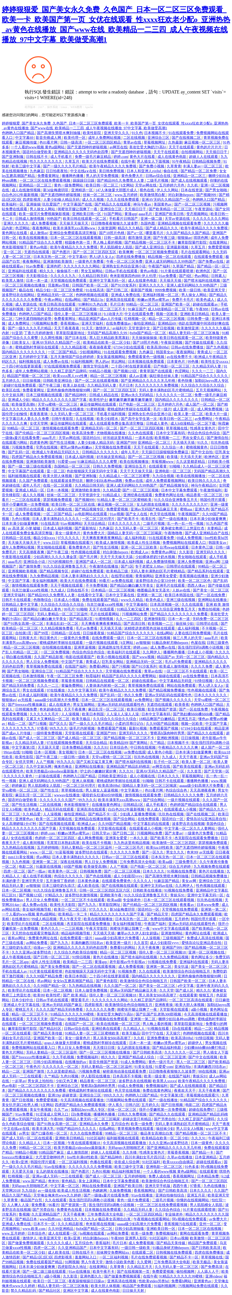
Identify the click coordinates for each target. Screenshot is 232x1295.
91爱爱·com (67, 462)
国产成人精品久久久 (162, 228)
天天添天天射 (191, 457)
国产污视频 (121, 666)
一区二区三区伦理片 (99, 519)
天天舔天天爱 (49, 747)
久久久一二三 (203, 371)
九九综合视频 (163, 476)
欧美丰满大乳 (43, 1129)
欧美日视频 (136, 709)
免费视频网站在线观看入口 (184, 542)
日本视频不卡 (155, 133)
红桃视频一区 (135, 319)
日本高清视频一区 (165, 604)
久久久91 (101, 747)
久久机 (193, 185)
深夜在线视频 (71, 862)
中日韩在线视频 (143, 747)
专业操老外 (132, 900)
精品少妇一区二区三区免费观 (60, 290)
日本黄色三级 (202, 547)
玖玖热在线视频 (147, 757)
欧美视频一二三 (168, 438)
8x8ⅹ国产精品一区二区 (148, 333)
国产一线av (37, 871)
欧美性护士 (98, 400)
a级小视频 (199, 1009)
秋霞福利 (93, 676)
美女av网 (189, 881)
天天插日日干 (216, 152)
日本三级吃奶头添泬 (59, 886)
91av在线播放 (55, 1167)
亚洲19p (54, 1095)
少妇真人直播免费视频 (138, 814)
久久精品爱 (112, 490)
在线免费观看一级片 (108, 638)
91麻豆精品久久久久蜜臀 (97, 462)
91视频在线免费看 (182, 871)
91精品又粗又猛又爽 (133, 609)
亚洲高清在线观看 (121, 300)
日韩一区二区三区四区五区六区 (105, 890)
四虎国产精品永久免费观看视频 (37, 457)
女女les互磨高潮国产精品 (73, 981)
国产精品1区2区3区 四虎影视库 (47, 1257)
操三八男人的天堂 (188, 638)
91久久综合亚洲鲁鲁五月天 (176, 500)
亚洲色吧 (54, 266)
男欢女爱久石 (193, 438)
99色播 (193, 361)
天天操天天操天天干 (24, 542)
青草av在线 (132, 142)
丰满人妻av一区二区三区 (203, 166)
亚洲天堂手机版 (158, 1186)
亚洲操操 (33, 204)
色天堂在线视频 (163, 514)
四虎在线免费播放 (131, 257)
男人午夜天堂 (70, 919)
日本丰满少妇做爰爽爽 (208, 519)
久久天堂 (166, 990)
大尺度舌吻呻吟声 (50, 1157)
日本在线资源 (192, 190)
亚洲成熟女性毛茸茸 (115, 647)
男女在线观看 (33, 690)
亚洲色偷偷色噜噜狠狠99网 (69, 390)
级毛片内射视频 (82, 728)
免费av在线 (134, 481)
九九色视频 (21, 862)
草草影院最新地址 (71, 333)
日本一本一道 (37, 280)
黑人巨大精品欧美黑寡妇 (109, 338)
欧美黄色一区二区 (63, 871)
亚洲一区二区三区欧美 (139, 547)
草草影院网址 (110, 905)
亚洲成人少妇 (19, 400)
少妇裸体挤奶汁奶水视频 (155, 557)
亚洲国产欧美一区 (176, 304)
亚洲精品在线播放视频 (93, 819)
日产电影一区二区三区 (172, 366)
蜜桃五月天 (24, 1009)
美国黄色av (163, 204)
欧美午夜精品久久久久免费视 (113, 166)
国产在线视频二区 (187, 138)
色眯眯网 (100, 1190)
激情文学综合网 (96, 366)
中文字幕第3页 (24, 747)
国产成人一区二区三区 (37, 738)
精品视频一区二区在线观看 (170, 257)
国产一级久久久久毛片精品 (65, 166)
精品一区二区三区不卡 (30, 1014)
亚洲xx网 (212, 562)
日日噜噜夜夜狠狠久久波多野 (115, 223)
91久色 (137, 133)
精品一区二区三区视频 (167, 319)
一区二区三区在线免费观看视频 (45, 180)
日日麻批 (222, 1000)
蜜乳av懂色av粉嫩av (76, 447)
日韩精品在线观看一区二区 (108, 681)
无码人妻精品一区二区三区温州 (63, 614)
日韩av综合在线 (158, 176)
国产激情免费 (30, 566)
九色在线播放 (214, 1186)
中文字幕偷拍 (137, 604)
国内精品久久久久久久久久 (24, 352)
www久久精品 (132, 600)
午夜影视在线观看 (17, 557)
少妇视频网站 (90, 352)
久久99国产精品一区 (50, 986)
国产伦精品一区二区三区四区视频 (42, 433)
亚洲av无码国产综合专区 (28, 1119)
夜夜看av (187, 905)
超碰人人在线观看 (204, 157)
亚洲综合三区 (158, 138)
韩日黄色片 (48, 638)
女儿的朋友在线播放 (153, 504)
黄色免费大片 (132, 176)
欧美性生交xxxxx (215, 361)
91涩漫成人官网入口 (52, 1114)
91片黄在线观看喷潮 (177, 271)
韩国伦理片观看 (213, 500)
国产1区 (127, 566)
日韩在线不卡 (37, 157)
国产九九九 (87, 905)
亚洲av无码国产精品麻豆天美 (154, 509)
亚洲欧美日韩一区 (87, 214)
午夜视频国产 (189, 514)
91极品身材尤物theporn (170, 643)
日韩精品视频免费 (207, 161)
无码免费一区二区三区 (210, 619)
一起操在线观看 (48, 776)
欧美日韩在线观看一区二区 (85, 219)
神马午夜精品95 (204, 485)
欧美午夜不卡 (104, 1271)
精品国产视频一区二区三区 (29, 376)
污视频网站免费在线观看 (126, 1100)
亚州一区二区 (210, 1224)
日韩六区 (132, 1105)
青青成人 (204, 352)
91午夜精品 (181, 161)
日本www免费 (208, 905)
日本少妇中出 (23, 1000)
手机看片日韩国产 (124, 219)
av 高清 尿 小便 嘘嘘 (24, 528)
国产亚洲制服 (13, 157)
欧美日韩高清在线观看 (58, 304)
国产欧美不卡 (128, 519)
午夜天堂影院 (97, 928)
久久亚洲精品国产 (46, 1214)
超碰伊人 (195, 1043)
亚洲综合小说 (34, 562)
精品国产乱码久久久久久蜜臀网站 (129, 676)
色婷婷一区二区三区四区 (55, 838)
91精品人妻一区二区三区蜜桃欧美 (124, 500)
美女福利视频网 (45, 581)
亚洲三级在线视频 (181, 600)
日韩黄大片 (28, 638)
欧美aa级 (165, 862)
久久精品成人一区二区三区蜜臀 (125, 476)
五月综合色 (120, 1124)
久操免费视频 (120, 1190)
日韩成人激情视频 (30, 219)
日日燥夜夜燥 (94, 633)
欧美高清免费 (83, 433)
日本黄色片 (176, 361)
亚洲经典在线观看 (138, 495)
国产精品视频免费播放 (167, 690)
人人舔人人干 (208, 1271)
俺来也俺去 (63, 766)
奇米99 (192, 852)
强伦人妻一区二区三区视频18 (78, 314)
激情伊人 (103, 328)
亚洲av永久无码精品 (137, 395)
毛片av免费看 (87, 628)
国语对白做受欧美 (37, 152)
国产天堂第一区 (216, 771)
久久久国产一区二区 (120, 986)
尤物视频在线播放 (111, 433)
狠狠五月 (206, 995)
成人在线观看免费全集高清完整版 (117, 423)
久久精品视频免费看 (57, 628)
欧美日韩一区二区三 (102, 185)
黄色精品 (69, 1181)
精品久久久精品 (131, 228)
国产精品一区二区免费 (199, 171)
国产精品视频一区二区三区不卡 (150, 242)
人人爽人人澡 (18, 1205)
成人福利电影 (135, 538)
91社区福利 (96, 1138)
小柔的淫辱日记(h (129, 724)
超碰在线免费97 (202, 1109)
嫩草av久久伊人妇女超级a (138, 933)
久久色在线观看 (141, 433)
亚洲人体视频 (83, 781)
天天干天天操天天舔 (136, 471)
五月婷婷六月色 (172, 185)
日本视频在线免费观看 (146, 361)
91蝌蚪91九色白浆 (93, 304)
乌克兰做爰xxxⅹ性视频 (30, 590)
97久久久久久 (69, 538)
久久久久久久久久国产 (58, 800)
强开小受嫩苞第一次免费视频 (26, 504)
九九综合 (29, 1190)
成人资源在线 (26, 304)
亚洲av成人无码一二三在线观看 (58, 1176)
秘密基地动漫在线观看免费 (125, 1071)
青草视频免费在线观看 (44, 666)
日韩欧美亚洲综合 (58, 381)
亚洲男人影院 (136, 1238)
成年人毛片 (130, 452)
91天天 (88, 328)
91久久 (203, 442)
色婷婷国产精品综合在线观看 (194, 805)
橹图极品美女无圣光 (154, 590)
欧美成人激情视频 (111, 542)
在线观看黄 (158, 466)
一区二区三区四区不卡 (36, 1086)
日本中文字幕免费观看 (179, 490)
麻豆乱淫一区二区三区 (106, 709)
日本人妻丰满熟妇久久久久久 (56, 519)
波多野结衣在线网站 (18, 295)
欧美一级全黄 (155, 1076)
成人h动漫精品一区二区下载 (171, 309)
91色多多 (192, 1167)
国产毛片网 (88, 557)
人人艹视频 (45, 762)
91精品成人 (112, 495)
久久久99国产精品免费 (44, 976)
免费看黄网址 (48, 176)
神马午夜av (142, 204)
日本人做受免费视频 (91, 990)
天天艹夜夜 (221, 1124)
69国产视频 (73, 866)
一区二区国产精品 (63, 352)
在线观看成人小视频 (180, 809)
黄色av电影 (39, 247)
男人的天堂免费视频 (102, 176)
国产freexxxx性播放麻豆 (27, 704)
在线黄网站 (218, 242)
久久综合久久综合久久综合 (203, 385)
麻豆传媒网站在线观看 (98, 404)
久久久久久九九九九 (18, 728)
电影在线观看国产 (80, 657)
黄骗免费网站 (72, 685)
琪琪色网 (201, 238)
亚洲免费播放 (158, 1038)
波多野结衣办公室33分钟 (155, 581)
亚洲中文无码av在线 (157, 886)
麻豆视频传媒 (26, 142)
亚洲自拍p (183, 1067)
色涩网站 (23, 228)
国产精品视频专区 (174, 485)
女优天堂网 (39, 423)
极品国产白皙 (31, 1200)
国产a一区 (135, 233)
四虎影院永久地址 (72, 1267)
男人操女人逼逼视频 (102, 790)
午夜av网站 (53, 300)
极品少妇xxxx (44, 538)
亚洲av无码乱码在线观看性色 (169, 695)
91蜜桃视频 (96, 409)
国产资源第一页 (74, 1205)
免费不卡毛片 (183, 300)
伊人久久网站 (168, 190)
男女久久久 (175, 852)
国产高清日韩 (134, 623)
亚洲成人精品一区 (30, 490)
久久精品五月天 (140, 1267)
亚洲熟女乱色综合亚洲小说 (124, 266)
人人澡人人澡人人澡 (123, 714)
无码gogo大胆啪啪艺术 (126, 1148)
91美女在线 (143, 1067)
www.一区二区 (42, 852)
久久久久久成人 (60, 1243)
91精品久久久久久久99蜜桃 (72, 1014)
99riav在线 (11, 752)
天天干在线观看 (182, 147)
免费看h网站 (99, 666)
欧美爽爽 (126, 252)
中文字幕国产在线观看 (26, 471)
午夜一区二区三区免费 (124, 261)
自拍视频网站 (192, 152)
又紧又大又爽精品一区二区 (48, 719)
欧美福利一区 (13, 204)
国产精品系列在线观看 (206, 571)
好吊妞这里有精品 (118, 438)
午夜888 (202, 309)
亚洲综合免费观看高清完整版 (73, 233)
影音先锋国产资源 (162, 709)
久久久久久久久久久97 (190, 504)
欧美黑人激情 (13, 280)
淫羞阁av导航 (59, 285)
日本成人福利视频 (80, 457)
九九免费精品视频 (45, 576)
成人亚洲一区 (184, 409)
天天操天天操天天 (74, 223)
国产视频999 (206, 195)
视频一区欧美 (167, 314)
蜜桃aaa (186, 509)
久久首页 (194, 771)
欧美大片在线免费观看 (100, 161)
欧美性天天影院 (63, 905)
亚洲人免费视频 (190, 562)
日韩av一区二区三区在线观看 (126, 857)
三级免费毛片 (186, 862)
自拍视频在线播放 (57, 647)
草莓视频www (163, 462)
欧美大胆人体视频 (58, 476)
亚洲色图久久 (91, 1276)
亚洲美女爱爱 (166, 576)
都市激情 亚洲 (140, 238)
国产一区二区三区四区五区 (95, 252)
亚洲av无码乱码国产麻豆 (62, 1005)
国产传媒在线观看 (200, 342)
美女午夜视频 (41, 1109)
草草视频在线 (177, 428)
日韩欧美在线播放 (148, 890)
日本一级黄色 (202, 1143)
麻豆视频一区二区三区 (202, 142)
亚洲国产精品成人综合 (136, 1057)
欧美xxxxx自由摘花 (178, 1162)
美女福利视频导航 (37, 909)
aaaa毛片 (145, 214)
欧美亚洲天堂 (214, 290)
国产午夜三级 (164, 238)
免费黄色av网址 (164, 552)
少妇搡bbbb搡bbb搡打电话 (205, 1048)
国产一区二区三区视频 (192, 204)
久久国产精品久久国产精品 (188, 233)
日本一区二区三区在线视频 (149, 638)
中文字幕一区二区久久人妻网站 (190, 828)
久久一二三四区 (129, 619)
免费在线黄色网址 (157, 1090)
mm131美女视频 (21, 857)
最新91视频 (138, 728)
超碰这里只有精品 (137, 1119)
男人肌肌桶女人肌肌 (116, 247)
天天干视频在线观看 (67, 585)
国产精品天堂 (158, 914)
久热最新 (175, 142)
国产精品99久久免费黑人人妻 (121, 180)
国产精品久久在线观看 (113, 204)
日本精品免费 (208, 1176)
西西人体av (196, 585)
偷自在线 (171, 171)
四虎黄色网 (39, 442)
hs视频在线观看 (92, 1233)
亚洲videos (213, 1276)
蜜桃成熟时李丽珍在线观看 (37, 347)
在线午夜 (128, 161)
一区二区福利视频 (73, 1162)
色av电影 (9, 1086)
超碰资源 (69, 1095)
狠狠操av (184, 238)
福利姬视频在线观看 (24, 476)
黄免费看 (39, 1205)
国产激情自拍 (218, 438)
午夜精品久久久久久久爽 (178, 747)
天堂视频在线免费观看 (68, 280)
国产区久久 (58, 724)
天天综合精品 (95, 523)
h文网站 (127, 185)
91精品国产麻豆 (52, 1152)
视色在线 (147, 190)
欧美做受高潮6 (24, 404)
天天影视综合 (37, 276)
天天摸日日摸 (104, 1048)
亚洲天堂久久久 (117, 133)
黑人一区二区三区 (191, 1062)
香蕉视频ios (70, 323)
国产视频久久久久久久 (173, 700)
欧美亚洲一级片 (119, 943)
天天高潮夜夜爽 (32, 552)
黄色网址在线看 (15, 233)
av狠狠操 (143, 643)
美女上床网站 (89, 1181)
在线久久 (71, 1219)
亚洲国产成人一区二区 (94, 562)
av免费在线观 (122, 581)
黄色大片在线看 (143, 157)
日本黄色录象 (88, 881)
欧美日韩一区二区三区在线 (73, 504)
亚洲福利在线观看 (23, 271)
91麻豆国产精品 (167, 881)
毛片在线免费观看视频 (149, 1257)
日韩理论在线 (207, 623)
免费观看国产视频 (112, 728)
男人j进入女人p (102, 257)
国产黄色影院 (107, 981)
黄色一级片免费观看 (133, 1200)
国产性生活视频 (62, 442)
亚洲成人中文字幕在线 (22, 1005)
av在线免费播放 (196, 676)
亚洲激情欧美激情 (58, 261)
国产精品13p (93, 300)
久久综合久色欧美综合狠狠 (76, 952)
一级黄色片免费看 (90, 261)
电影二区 (26, 866)
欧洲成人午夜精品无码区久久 (56, 452)
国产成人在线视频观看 (189, 180)
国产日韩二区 (117, 290)
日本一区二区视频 (17, 890)
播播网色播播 (73, 176)
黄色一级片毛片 (161, 1062)
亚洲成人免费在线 (126, 295)
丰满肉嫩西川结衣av (87, 943)
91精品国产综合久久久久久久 (205, 376)
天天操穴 (173, 1033)
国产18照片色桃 (112, 233)
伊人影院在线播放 (96, 1076)
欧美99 (38, 995)
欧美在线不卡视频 (97, 843)
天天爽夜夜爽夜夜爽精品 (102, 538)
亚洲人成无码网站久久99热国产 (171, 261)
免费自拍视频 (209, 609)
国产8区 (186, 276)
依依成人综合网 (127, 1162)
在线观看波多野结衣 (67, 481)
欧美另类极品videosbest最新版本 (52, 771)
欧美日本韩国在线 (180, 595)
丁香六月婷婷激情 (39, 333)
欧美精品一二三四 (78, 962)
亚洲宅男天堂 (33, 881)
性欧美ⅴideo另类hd (154, 1281)
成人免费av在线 (56, 361)
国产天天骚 (35, 309)
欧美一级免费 (142, 1124)
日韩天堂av (101, 833)
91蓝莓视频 (64, 852)
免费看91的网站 (123, 947)
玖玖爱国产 (51, 204)
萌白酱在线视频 (19, 657)
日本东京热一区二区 (50, 257)
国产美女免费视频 (55, 967)
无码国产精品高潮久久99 (107, 333)
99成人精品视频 (44, 919)
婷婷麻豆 (19, 785)
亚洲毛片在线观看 (171, 585)
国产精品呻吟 (76, 395)
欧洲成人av (140, 552)
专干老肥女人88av (150, 566)
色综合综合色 (176, 790)
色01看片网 (48, 142)
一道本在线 (144, 438)
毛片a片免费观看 (179, 662)
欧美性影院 (92, 133)
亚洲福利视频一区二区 (161, 295)
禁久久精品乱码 (24, 1291)
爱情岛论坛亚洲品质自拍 (206, 819)
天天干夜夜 (188, 757)
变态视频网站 (197, 214)
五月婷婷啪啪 (48, 847)
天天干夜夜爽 (75, 709)
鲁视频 (24, 1214)
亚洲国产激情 (33, 1071)
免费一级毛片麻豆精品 (93, 157)
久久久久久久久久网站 (211, 219)
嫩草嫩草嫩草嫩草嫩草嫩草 (131, 400)
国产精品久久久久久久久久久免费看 (179, 614)
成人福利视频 (188, 628)
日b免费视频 (81, 1114)
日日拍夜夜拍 (57, 171)
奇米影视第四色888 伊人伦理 (133, 276)
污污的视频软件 (61, 562)
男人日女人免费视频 (43, 662)
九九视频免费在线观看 (211, 866)
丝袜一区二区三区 (98, 195)
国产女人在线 (137, 514)
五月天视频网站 (209, 390)
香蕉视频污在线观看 (181, 1224)
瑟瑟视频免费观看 (58, 500)
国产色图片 (61, 252)
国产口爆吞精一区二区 (49, 1133)
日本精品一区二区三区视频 (113, 590)
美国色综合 (215, 824)
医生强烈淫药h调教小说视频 (201, 647)
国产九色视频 (217, 347)
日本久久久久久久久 (124, 523)
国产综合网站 (154, 800)
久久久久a (88, 1219)
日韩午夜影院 (62, 419)
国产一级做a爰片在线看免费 (107, 1195)
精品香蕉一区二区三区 (204, 495)
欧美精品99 (119, 743)
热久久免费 (133, 695)
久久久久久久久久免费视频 (157, 385)
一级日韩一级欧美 (75, 757)
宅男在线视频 (47, 447)
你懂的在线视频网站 (193, 1200)
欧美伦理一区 (75, 138)
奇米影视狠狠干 (15, 247)
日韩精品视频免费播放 (209, 876)
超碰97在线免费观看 (20, 385)
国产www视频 (143, 657)
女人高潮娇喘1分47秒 (19, 824)
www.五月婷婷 (127, 195)
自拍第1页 (23, 633)
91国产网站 (113, 214)
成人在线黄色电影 (172, 157)
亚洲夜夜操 (164, 1005)
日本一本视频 (58, 490)
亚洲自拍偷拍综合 (170, 1195)
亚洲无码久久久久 (211, 552)
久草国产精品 (183, 266)
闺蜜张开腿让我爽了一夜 (78, 209)
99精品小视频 (100, 371)
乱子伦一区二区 (167, 762)
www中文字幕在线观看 (171, 928)
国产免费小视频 (152, 166)
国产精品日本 (26, 1219)
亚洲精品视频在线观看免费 (179, 223)
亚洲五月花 (187, 719)
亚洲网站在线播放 (213, 600)
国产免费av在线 (211, 261)
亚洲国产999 (126, 442)
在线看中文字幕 (90, 595)
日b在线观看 (182, 1028)
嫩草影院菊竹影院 (193, 242)
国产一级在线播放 (173, 519)
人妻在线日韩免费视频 (193, 633)
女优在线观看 (22, 838)
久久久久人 (142, 881)
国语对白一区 (173, 819)
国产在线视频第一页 (133, 1271)
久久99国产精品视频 (162, 724)
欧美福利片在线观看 (124, 652)
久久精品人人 (134, 1028)
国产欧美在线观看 (188, 766)
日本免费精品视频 (77, 747)
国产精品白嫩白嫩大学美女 (132, 585)
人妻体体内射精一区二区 (106, 685)
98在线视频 (207, 1071)
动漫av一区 (42, 947)
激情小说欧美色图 (120, 1262)
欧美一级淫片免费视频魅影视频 (44, 214)
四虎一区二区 (14, 871)
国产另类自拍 (165, 1119)
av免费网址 (204, 419)
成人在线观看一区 (63, 1233)
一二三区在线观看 (26, 500)
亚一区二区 (12, 252)
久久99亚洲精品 (61, 1229)
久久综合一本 (173, 447)
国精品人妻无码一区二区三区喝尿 (135, 533)
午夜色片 (33, 1067)
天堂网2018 (11, 1190)
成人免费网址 (19, 323)
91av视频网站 (71, 523)
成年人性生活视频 (46, 962)
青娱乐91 (178, 895)
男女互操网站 (92, 271)
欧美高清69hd (158, 347)
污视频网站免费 (45, 323)
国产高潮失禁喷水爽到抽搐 (59, 133)
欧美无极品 (81, 719)
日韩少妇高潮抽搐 (48, 1062)
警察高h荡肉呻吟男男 (168, 733)
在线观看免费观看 (209, 257)
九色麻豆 (37, 171)
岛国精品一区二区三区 (72, 466)
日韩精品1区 (133, 805)
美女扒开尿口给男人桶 (20, 1105)
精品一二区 (17, 724)
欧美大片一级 (216, 414)
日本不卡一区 (44, 1224)
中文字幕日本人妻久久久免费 (26, 419)
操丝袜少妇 (185, 623)
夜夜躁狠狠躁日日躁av (86, 1281)
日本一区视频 (45, 752)
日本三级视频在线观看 (44, 395)
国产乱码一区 (19, 452)
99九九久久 (58, 728)
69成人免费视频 (189, 538)
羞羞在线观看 (13, 1019)
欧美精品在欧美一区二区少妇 (107, 342)
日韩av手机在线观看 (121, 271)
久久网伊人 (152, 652)
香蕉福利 (103, 1243)
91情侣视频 (203, 681)
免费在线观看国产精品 (100, 600)
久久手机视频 (63, 1057)
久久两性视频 (52, 338)
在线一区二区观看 (58, 485)
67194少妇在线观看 (129, 347)
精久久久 (47, 271)
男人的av (102, 361)
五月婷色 (181, 919)
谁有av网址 (17, 938)
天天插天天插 (171, 280)
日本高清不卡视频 (128, 1076)
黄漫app (130, 214)
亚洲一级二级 (151, 219)
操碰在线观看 (170, 676)
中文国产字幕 (19, 581)
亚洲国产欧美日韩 (170, 214)
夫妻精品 (214, 528)
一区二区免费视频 (55, 652)
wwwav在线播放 (67, 795)
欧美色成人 (205, 300)
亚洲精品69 (167, 323)
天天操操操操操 (145, 338)
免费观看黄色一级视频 (146, 357)
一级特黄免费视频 (48, 733)
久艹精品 (157, 743)
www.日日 (51, 542)
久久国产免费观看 (34, 481)
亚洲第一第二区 (150, 595)
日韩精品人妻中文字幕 (20, 604)
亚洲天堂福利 (92, 323)
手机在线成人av (15, 971)
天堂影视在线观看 (80, 733)
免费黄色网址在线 (170, 495)
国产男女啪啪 (216, 190)
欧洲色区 (203, 271)
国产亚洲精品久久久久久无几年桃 (148, 381)
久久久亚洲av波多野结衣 (32, 952)
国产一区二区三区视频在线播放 (105, 1052)
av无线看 (25, 700)
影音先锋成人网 (49, 138)
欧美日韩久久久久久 (204, 481)
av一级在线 (47, 1190)
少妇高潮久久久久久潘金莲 (55, 557)
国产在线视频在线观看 (57, 824)
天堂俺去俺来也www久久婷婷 (57, 1195)
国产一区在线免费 (211, 595)
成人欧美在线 (88, 886)
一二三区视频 (72, 928)
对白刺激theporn (181, 195)
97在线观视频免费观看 (62, 366)
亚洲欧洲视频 (168, 738)
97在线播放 (56, 690)
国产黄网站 (138, 743)
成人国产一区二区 (200, 404)
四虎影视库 (94, 1005)
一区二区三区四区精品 (103, 142)
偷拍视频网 (185, 1271)
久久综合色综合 (168, 1210)
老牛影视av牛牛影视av (127, 962)
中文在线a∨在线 (83, 171)
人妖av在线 (181, 590)
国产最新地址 (86, 528)
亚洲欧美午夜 (111, 895)
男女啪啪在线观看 (52, 547)
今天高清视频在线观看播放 (206, 1014)
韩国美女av (165, 352)
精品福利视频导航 (76, 933)
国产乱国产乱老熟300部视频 (159, 1014)
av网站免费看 (37, 943)
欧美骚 (173, 457)
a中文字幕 (186, 986)
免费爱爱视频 (219, 247)
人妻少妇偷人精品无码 (61, 199)
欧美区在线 (11, 390)
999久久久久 (113, 1095)
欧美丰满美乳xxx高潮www (74, 228)
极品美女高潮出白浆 (157, 1133)
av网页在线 (118, 147)
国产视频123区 (126, 371)
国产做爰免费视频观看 (26, 1243)
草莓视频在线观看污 (77, 542)
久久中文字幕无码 (82, 690)
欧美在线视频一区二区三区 (119, 1024)
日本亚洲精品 (206, 1157)
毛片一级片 (162, 409)
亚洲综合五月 (135, 466)
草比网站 (118, 361)
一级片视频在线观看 (102, 643)
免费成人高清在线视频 (205, 938)
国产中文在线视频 (203, 1057)
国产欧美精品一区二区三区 (171, 209)
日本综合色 (119, 747)
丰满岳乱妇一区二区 (62, 623)
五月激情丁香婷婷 (61, 881)
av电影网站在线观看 (91, 514)
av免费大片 (218, 1219)
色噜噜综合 (42, 600)
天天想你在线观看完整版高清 (36, 933)
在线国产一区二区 (80, 1024)
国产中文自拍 (202, 452)
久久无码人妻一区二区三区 (72, 414)
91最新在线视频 (49, 866)
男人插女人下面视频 (153, 161)
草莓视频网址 (155, 142)
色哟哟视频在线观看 (92, 295)
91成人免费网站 (134, 1062)
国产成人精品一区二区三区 (80, 738)
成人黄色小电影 (160, 752)
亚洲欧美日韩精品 (195, 314)
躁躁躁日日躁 (84, 180)
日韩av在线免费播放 (187, 347)
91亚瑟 (17, 333)
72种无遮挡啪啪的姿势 (33, 319)
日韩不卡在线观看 (17, 600)
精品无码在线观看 (60, 809)
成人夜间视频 (33, 843)
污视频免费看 (23, 447)
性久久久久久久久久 (46, 161)
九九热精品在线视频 (18, 847)
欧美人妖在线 (74, 385)
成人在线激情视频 (26, 190)
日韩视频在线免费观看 (110, 1019)
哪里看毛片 (154, 233)
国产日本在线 (76, 338)
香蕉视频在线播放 (194, 576)
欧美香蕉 (182, 704)
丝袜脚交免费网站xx (113, 1252)
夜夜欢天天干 (185, 1090)
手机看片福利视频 (111, 414)
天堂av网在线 (146, 185)
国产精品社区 (50, 1028)
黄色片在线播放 (212, 871)
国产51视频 (38, 724)
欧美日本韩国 (93, 714)
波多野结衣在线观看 (92, 852)
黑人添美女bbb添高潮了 (158, 995)
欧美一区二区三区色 (195, 581)
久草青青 (174, 166)
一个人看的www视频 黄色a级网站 (38, 147)
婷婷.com (121, 157)
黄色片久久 (50, 928)
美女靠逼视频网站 (111, 357)
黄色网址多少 (202, 957)
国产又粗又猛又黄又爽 (95, 762)
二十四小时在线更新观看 (22, 366)
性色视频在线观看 (86, 552)
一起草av (19, 1081)
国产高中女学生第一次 (139, 419)
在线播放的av (76, 1062)
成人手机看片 (61, 157)
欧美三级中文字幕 (26, 166)
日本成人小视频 (67, 600)
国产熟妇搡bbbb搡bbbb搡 (193, 714)
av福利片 (119, 328)
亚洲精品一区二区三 (190, 176)
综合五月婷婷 (180, 866)
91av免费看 (35, 266)
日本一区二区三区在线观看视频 (76, 238)
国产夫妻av (174, 833)
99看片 (104, 581)
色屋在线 (198, 643)
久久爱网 (144, 1262)
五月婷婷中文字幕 (34, 357)
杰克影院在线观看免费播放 (196, 838)
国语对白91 (92, 438)
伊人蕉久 (116, 1105)
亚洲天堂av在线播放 (68, 409)
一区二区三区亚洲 (172, 1057)
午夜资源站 (204, 209)
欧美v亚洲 (20, 1162)
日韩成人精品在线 (104, 395)
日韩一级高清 (71, 142)
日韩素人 (218, 276)
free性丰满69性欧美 (83, 1157)
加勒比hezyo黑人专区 (212, 381)
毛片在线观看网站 (196, 252)
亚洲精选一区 (82, 190)
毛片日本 (117, 304)
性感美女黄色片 (203, 428)
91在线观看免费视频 (120, 352)
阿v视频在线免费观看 (190, 1219)
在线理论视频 (122, 576)
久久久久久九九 (63, 276)
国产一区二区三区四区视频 (142, 428)
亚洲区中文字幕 (76, 1291)
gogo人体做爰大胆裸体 (62, 1043)
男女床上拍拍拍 (41, 1081)
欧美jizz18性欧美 (160, 847)
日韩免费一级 (198, 319)
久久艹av (61, 1109)
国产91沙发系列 (124, 285)
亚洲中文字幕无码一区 (107, 280)
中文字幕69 (24, 138)
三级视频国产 (173, 938)
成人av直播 (138, 376)
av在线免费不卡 (180, 357)
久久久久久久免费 (125, 852)
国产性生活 (49, 790)
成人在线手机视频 (37, 876)
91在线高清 (95, 290)
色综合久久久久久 (69, 876)
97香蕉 (42, 728)
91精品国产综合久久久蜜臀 (41, 242)
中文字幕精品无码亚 (176, 681)
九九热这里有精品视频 (132, 843)
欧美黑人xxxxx (164, 1081)
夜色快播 (185, 381)
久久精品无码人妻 (207, 366)
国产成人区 (184, 990)
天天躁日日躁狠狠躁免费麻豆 (165, 452)
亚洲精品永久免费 (94, 1124)
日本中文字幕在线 (120, 595)
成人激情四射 (78, 1152)
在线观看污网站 (15, 442)
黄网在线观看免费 (195, 1233)
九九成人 (58, 590)
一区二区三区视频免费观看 (157, 252)
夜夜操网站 (185, 352)
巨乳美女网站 (113, 662)
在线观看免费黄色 (117, 881)
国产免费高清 (212, 1267)
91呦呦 (175, 466)
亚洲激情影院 (155, 619)
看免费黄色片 (79, 547)
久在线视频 (85, 419)
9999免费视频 (166, 290)
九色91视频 (21, 519)
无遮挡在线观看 (37, 252)
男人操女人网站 (43, 209)
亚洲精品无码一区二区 (55, 295)
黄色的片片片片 (209, 147)
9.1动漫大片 (113, 314)
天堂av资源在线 (178, 219)
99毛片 (69, 609)
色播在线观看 (101, 1162)
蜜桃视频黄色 (197, 447)
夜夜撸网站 (41, 228)
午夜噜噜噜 (173, 533)
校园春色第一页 (78, 242)
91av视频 (117, 514)
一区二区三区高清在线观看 (191, 1000)
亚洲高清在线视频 (122, 1281)
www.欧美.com (34, 1229)
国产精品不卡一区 (103, 814)
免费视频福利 (88, 1057)
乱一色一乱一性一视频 (185, 523)
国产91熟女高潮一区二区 (23, 623)
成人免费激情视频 (161, 562)
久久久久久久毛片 (45, 714)
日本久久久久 (168, 776)
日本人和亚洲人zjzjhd (144, 171)
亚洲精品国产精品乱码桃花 (128, 766)
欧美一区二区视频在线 (54, 819)
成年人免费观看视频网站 (165, 481)
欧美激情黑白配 (153, 195)
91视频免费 (127, 971)
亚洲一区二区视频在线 (206, 952)
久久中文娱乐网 (39, 766)
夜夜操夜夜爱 (100, 347)
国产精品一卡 (203, 1152)
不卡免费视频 (97, 585)
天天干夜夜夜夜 (67, 328)
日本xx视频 (179, 1238)
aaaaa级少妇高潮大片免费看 (57, 700)
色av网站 (202, 276)
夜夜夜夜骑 (39, 414)
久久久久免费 (202, 666)
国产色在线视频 (99, 876)
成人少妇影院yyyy (128, 876)
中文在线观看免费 (139, 314)
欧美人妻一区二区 (189, 414)
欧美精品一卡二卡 (73, 914)
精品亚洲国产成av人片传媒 (100, 319)
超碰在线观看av (206, 304)
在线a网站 (73, 300)
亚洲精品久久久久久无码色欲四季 (81, 152)
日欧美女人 (21, 342)
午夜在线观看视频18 (84, 1143)
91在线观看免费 (181, 133)
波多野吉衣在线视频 (188, 824)
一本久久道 (139, 838)
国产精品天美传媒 (48, 1033)
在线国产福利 (76, 666)
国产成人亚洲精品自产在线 (207, 533)
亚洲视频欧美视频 (23, 571)
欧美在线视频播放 (34, 238)
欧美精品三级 (117, 571)
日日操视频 (31, 381)
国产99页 (41, 633)
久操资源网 (107, 228)
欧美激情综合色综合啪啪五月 (187, 971)
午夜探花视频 (172, 342)
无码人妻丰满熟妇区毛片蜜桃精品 (166, 390)
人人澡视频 (70, 714)
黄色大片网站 (13, 1052)
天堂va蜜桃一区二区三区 (58, 404)
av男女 (24, 1133)
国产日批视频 (164, 328)
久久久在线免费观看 (123, 199)
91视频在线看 (158, 1028)
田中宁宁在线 (153, 1033)
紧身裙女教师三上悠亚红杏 (183, 528)
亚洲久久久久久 (16, 223)
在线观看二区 (143, 1252)
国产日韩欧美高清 (148, 1052)
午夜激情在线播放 (104, 566)
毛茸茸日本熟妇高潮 (63, 843)
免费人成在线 (159, 1176)
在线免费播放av (119, 323)
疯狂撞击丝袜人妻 (164, 376)
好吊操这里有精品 (111, 457)
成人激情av (39, 233)
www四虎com (50, 1219)
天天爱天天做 (23, 1171)
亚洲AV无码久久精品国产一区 (166, 199)
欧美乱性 (149, 519)
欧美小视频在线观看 (113, 657)
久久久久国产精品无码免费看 (60, 1009)
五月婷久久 (11, 381)
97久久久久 (98, 909)
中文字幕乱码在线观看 (151, 824)
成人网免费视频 (210, 409)
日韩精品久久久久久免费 (184, 795)
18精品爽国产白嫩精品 (157, 719)
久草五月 (72, 161)
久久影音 (186, 552)
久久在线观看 (192, 604)
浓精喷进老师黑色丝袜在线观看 (150, 628)
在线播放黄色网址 (107, 805)
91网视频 (72, 1262)
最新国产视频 (141, 290)
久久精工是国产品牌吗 (68, 371)
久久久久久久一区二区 (174, 395)
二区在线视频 (134, 138)
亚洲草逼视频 (85, 647)
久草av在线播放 (180, 1157)
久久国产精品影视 (49, 657)
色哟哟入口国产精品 (18, 133)
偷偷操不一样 (68, 271)
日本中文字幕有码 (171, 433)
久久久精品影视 (74, 347)
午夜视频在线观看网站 (152, 1219)
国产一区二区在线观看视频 (97, 381)
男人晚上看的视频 (108, 242)
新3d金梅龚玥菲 (56, 190)
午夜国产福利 (159, 266)
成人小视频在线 (60, 509)
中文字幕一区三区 (65, 1186)
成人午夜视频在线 (17, 957)
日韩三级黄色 (218, 643)
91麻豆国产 (137, 309)
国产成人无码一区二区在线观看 (27, 1138)
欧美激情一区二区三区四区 (174, 843)
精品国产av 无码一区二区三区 (181, 657)
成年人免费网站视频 (105, 138)
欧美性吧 (53, 995)
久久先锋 (130, 1152)
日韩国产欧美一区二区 (90, 285)
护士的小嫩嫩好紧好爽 (98, 771)
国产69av (57, 1019)
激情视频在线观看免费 (60, 428)
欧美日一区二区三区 (70, 909)
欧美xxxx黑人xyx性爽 (70, 376)
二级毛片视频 (158, 180)
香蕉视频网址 (184, 1176)
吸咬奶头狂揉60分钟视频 (102, 795)
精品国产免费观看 (203, 1243)
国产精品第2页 (81, 619)
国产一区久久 (153, 852)
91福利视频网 (82, 361)
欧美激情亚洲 (188, 328)
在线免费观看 (149, 819)
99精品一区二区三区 (143, 304)
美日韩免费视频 (112, 171)
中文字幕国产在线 (78, 204)
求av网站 (43, 857)
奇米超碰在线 (50, 709)
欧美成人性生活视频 (144, 542)
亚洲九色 (202, 509)
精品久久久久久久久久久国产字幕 (59, 400)
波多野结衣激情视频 (81, 895)
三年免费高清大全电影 (138, 862)
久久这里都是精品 (191, 462)
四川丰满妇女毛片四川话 (145, 1157)
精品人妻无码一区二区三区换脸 (194, 333)
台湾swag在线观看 (175, 547)
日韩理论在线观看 (30, 509)
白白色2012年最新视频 (20, 195)
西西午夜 (180, 1186)
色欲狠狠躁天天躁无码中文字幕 (92, 471)
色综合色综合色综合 (204, 433)
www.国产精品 (34, 1181)
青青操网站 (144, 576)
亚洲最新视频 (178, 247)
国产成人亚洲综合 (150, 247)
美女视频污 (67, 752)
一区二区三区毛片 (130, 847)
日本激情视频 (33, 676)
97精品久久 (54, 895)
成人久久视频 (93, 199)
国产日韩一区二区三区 (51, 957)
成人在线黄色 (60, 704)
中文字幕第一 (132, 790)
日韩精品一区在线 (17, 538)
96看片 (53, 1205)
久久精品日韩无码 (93, 276)
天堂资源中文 (139, 328)
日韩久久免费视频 (108, 466)
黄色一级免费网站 (69, 185)
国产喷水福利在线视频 (202, 280)
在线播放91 (21, 919)
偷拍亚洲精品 (144, 323)
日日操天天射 (133, 1291)
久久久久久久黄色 (18, 776)
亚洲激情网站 (172, 933)
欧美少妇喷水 (108, 419)
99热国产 (54, 219)
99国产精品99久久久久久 (76, 1129)
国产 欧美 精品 (75, 995)
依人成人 (154, 809)
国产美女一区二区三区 (211, 590)
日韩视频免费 (26, 709)
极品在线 (26, 290)
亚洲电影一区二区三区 (173, 471)
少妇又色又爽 (67, 1081)
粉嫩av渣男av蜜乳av (153, 300)
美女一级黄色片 (68, 533)
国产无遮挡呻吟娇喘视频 (87, 147)
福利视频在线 (30, 361)
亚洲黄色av (24, 819)
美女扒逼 (181, 967)
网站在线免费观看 (182, 685)
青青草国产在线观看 (156, 371)
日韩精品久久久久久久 (100, 452)
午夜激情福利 (211, 490)
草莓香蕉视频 (72, 681)
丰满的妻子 (11, 881)
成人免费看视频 (44, 223)
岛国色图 (148, 223)
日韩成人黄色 (157, 423)
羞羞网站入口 (86, 1257)
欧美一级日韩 (190, 290)
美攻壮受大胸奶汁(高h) (148, 147)
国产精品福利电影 (167, 1048)
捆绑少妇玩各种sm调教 (104, 481)
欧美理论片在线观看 (24, 924)
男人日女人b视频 (190, 1129)
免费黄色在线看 (70, 1210)
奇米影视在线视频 (101, 1224)
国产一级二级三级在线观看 (30, 466)
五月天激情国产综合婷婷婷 (72, 357)
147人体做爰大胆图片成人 (116, 190)
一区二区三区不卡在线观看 (186, 671)
